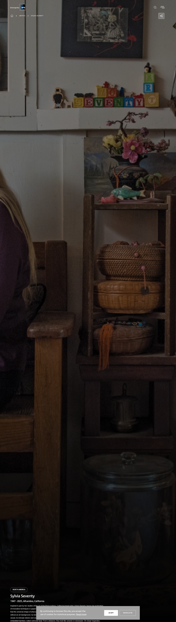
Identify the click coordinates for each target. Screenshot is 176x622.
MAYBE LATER (127, 613)
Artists (22, 16)
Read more (81, 614)
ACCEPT (111, 613)
